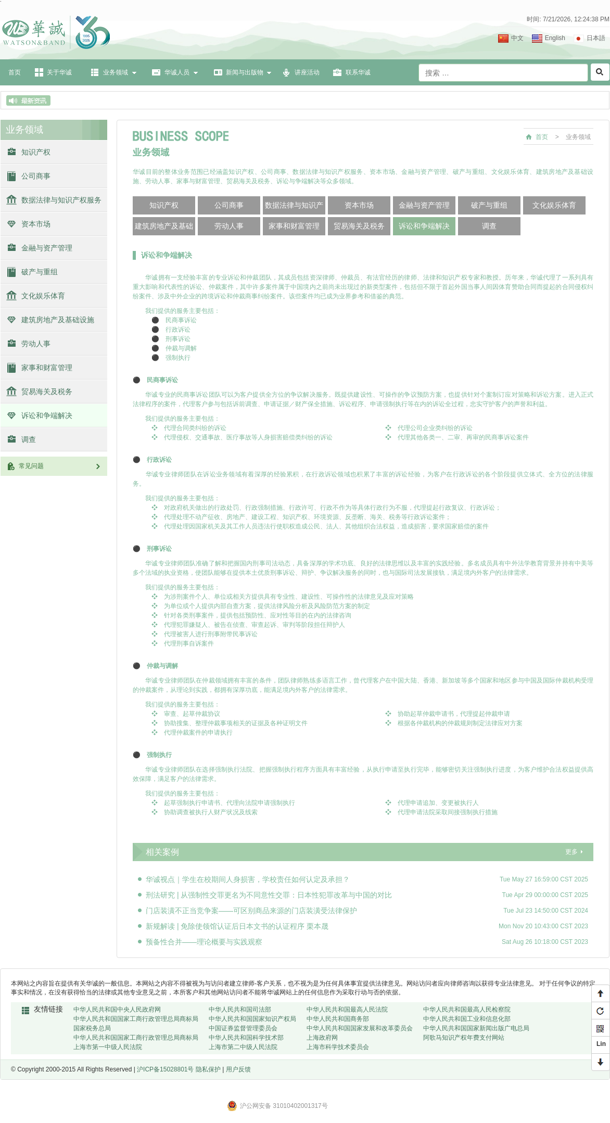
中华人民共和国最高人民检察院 (467, 1009)
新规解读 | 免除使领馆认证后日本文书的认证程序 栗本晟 (237, 926)
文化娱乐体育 (43, 296)
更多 (571, 851)
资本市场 (35, 224)
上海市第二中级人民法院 (243, 1047)
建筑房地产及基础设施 (57, 320)
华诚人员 (176, 72)
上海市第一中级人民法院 (107, 1047)
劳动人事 (35, 343)
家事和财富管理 (46, 367)
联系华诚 (358, 72)
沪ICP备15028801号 (165, 1069)
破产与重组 (39, 272)
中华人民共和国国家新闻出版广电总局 (476, 1028)
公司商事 (35, 176)
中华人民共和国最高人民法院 (347, 1009)
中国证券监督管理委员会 (243, 1028)
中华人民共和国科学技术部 (246, 1037)
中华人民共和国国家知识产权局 (252, 1019)
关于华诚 (59, 72)
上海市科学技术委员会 (338, 1047)
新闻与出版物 (244, 72)
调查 (28, 439)
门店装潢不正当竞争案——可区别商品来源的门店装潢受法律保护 (251, 910)
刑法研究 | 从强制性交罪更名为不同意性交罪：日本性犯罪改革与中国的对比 (269, 895)
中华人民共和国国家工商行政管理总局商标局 (135, 1019)
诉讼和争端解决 (46, 415)
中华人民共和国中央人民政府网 (117, 1009)
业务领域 (115, 72)
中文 (517, 38)
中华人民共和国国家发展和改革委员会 (360, 1028)
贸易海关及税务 (46, 391)
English (555, 38)
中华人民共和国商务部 (338, 1019)
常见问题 (60, 466)
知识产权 (35, 152)
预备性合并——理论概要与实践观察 (204, 942)
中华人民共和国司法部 (240, 1009)
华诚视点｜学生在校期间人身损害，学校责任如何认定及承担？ (248, 879)
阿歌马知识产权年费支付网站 (463, 1037)
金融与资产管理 (46, 248)
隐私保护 (208, 1069)
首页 (14, 72)
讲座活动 (307, 72)
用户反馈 (238, 1069)
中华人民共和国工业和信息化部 (467, 1019)
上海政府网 (322, 1037)
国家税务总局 (92, 1028)
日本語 (596, 38)
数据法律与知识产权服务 (61, 200)
